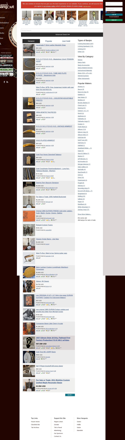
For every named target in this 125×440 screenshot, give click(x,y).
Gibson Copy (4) (82, 132)
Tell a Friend (58, 411)
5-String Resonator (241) (84, 44)
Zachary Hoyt (50, 356)
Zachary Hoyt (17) (82, 209)
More (6, 38)
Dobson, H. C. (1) (82, 111)
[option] (29, 18)
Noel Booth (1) (81, 172)
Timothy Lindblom (52, 50)
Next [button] (99, 19)
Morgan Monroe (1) (83, 164)
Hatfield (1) (80, 145)
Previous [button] (24, 19)
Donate (57, 408)
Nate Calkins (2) (82, 167)
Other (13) (80, 52)
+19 (58, 180)
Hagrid (49, 233)
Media (6, 33)
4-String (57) (81, 49)
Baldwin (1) (80, 94)
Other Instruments (83, 78)
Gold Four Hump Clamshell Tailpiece (50, 149)
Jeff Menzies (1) (82, 159)
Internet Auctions (82, 76)
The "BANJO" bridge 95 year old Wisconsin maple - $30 (40, 22)
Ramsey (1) (80, 185)
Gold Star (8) (81, 137)
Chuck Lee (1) (81, 105)
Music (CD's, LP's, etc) (84, 73)
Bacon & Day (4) (82, 92)
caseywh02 (50, 220)
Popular (49, 41)
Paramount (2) (81, 180)
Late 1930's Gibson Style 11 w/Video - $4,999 (96, 22)
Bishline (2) (80, 100)
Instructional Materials (84, 70)
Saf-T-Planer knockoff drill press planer (51, 350)
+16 (54, 244)
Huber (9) (80, 151)
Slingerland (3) (81, 193)
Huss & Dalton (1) (82, 153)
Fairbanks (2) (81, 119)
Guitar (78, 411)
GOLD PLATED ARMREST (47, 135)
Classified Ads (37, 408)
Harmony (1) (81, 143)
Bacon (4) (80, 89)
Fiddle (78, 408)
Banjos (79, 60)
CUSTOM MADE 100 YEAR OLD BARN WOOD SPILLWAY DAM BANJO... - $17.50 (85, 23)
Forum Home (37, 405)
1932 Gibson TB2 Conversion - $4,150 (51, 22)
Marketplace (9, 23)
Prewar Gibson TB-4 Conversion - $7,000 (62, 22)
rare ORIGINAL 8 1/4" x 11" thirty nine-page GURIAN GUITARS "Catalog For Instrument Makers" (53, 284)
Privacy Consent (73, 426)
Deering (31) (81, 108)
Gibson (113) (81, 129)
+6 (53, 193)
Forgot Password (114, 16)
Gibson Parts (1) (82, 135)
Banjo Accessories (83, 65)
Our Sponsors (59, 417)
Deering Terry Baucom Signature (49, 175)
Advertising (58, 414)
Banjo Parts (80, 62)
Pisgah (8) (80, 183)
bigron (49, 273)
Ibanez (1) (80, 156)
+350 (53, 154)
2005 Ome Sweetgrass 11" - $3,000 (74, 22)
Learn (6, 28)
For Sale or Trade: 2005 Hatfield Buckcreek (53, 188)
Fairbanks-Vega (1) (83, 121)
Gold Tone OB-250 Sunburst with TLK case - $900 (29, 22)
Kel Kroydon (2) (82, 161)
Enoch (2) (80, 113)
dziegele (49, 342)
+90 (57, 372)
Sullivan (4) (80, 199)
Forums (7, 17)
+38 (56, 356)
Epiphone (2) (81, 116)
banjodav (49, 244)
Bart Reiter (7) (81, 97)
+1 (52, 273)
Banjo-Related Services (84, 68)
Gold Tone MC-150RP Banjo (47, 337)
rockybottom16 (51, 90)
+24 (57, 90)
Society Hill (52, 372)
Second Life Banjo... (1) (84, 191)
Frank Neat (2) (81, 127)
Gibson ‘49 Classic (44, 268)
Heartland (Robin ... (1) (84, 148)
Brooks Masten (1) (83, 103)
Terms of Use (51, 426)
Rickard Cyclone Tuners (46, 215)
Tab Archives (37, 411)
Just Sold (66, 41)
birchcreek (50, 209)
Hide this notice (91, 6)
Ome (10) (80, 177)
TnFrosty (49, 193)
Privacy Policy (62, 426)
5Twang (49, 154)
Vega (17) (80, 201)
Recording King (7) (82, 188)
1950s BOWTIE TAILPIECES (48, 109)
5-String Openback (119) (84, 46)
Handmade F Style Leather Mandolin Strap (52, 45)
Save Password (110, 12)
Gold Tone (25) (81, 140)
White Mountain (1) (83, 207)
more (69, 379)
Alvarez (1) (80, 86)
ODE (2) (79, 175)
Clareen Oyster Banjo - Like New (49, 228)
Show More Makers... (83, 214)
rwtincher (49, 65)
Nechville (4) (81, 169)
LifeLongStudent (51, 180)
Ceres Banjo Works (52, 331)
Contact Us (58, 420)
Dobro (78, 405)
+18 (59, 50)
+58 (54, 65)
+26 (55, 209)
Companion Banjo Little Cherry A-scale (51, 310)
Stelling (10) (80, 196)
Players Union (59, 405)
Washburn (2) (81, 204)
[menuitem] (11, 17)
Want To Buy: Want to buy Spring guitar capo (53, 241)
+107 (59, 331)
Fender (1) (80, 124)
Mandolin (79, 414)
